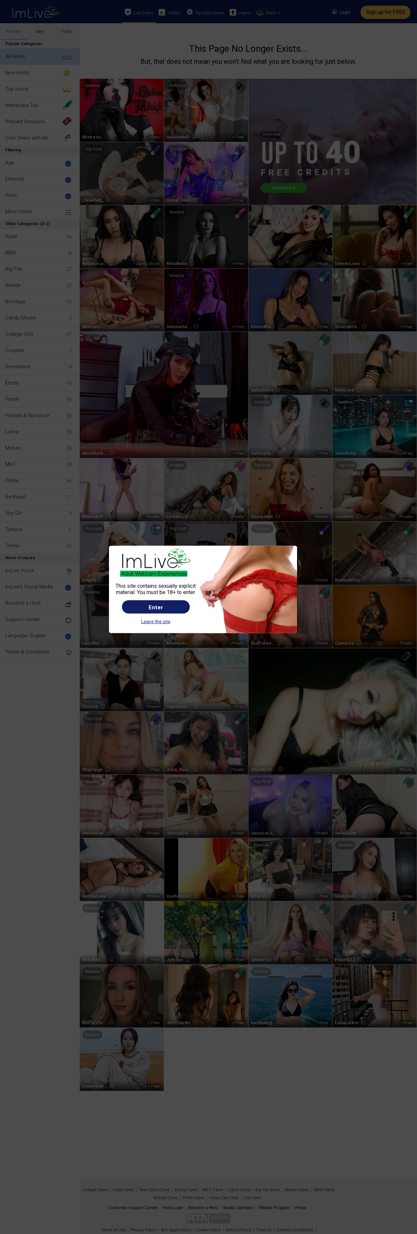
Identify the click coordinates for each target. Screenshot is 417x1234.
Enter (156, 607)
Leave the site (155, 621)
